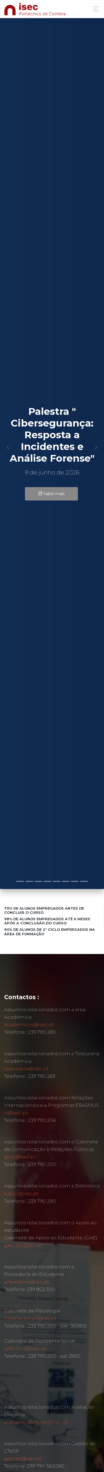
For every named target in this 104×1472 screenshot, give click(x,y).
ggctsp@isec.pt (23, 1458)
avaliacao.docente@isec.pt (36, 1422)
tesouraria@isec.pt (26, 1068)
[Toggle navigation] (94, 9)
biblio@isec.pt (21, 1193)
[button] (8, 447)
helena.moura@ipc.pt (30, 1318)
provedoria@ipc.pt (26, 1282)
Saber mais (51, 493)
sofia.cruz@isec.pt (25, 1348)
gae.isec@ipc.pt (23, 1245)
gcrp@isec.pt (20, 1157)
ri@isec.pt (16, 1113)
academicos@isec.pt (29, 1024)
